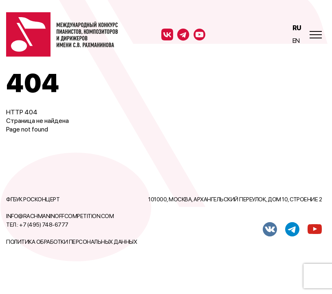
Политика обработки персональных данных (71, 241)
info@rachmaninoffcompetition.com (60, 216)
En (296, 41)
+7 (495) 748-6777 (43, 224)
